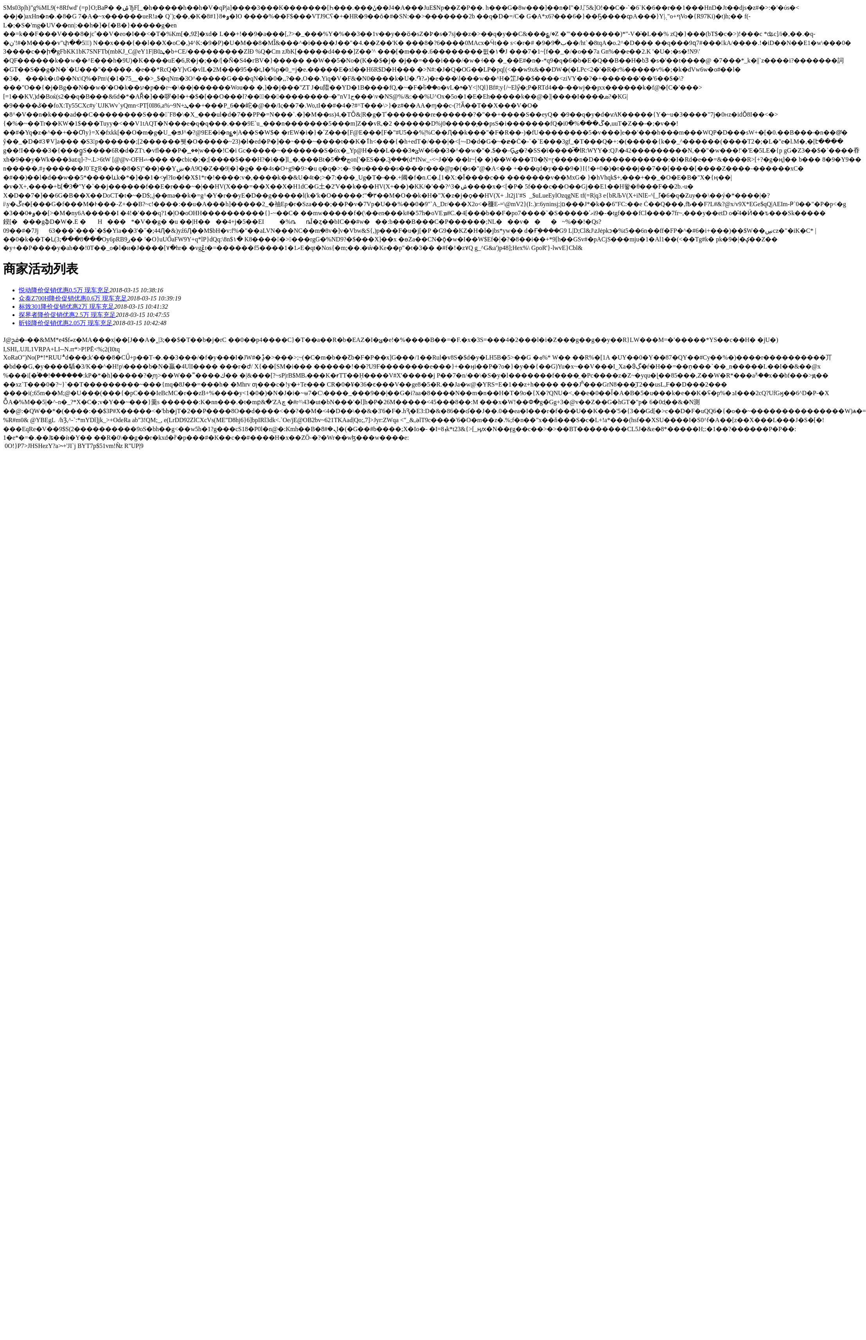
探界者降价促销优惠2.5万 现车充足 (67, 314)
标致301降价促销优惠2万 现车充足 (66, 306)
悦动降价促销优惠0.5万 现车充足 (64, 290)
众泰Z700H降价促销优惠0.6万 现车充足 (73, 298)
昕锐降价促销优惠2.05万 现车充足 (66, 323)
